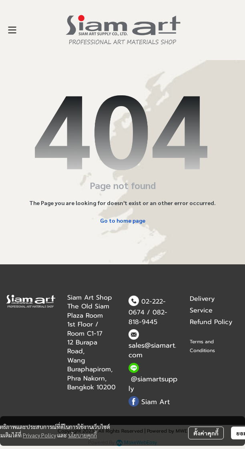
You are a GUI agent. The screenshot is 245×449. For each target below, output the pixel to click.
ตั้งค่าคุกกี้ (206, 433)
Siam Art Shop (89, 297)
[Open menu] (12, 30)
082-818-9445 (148, 317)
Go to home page (122, 220)
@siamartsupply (153, 384)
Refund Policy (211, 322)
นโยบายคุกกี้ (82, 435)
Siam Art (155, 402)
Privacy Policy (39, 435)
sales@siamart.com (152, 350)
